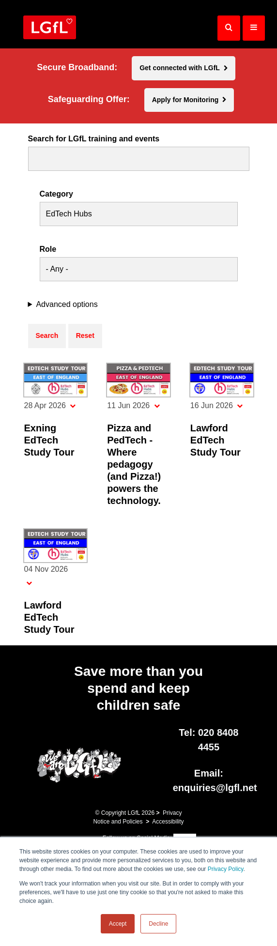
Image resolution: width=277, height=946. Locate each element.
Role (48, 249)
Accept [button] (118, 923)
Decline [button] (158, 923)
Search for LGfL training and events (94, 139)
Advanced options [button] (66, 304)
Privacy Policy (226, 869)
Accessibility (168, 821)
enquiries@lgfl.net (215, 787)
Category (56, 194)
